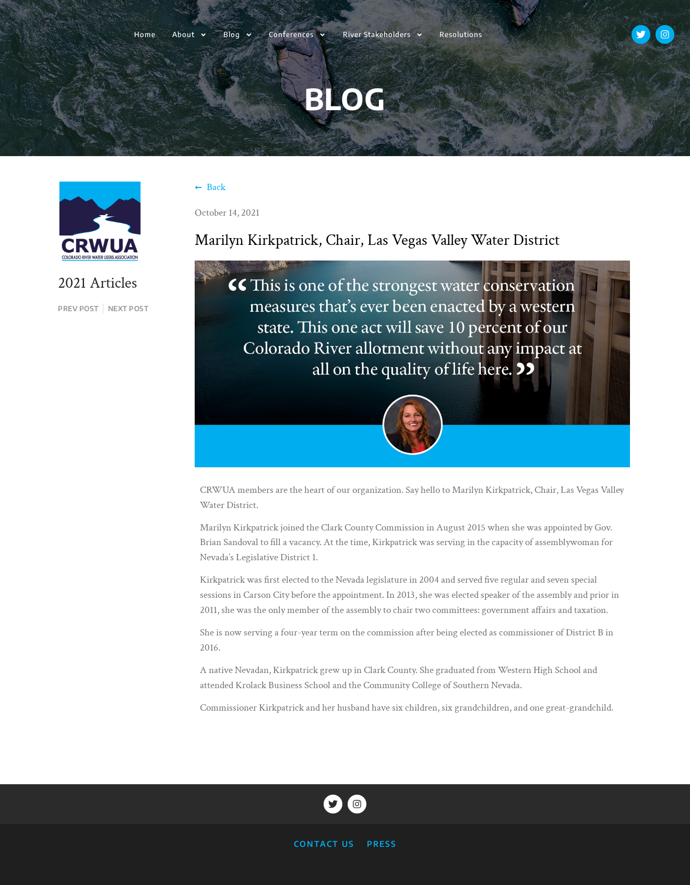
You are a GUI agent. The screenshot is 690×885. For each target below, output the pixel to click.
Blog (237, 34)
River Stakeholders (383, 34)
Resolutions (460, 34)
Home (145, 34)
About (189, 34)
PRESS (382, 843)
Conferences (297, 34)
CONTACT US (324, 843)
